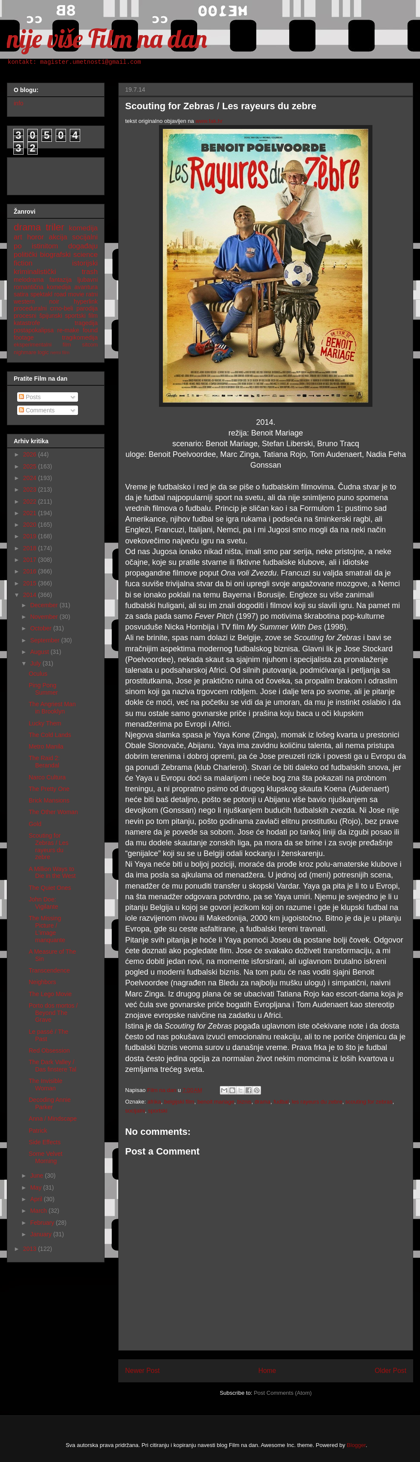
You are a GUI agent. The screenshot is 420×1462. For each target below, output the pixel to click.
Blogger (356, 1445)
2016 (30, 571)
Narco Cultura (47, 777)
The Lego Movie (50, 994)
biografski (55, 255)
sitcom (90, 345)
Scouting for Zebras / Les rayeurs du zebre (49, 846)
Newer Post (142, 1370)
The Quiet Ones (50, 887)
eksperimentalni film (42, 345)
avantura (86, 286)
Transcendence (49, 970)
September (45, 640)
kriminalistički (35, 272)
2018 (30, 548)
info (19, 103)
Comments (37, 410)
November (44, 616)
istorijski (85, 263)
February (43, 1222)
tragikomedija (80, 337)
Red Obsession (49, 1050)
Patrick (38, 1130)
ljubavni (88, 279)
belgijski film (179, 1101)
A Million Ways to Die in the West (52, 872)
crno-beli (61, 308)
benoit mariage (215, 1101)
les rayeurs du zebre (317, 1101)
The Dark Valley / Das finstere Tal (52, 1066)
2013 (30, 1248)
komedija (83, 228)
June (37, 1175)
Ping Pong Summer (43, 689)
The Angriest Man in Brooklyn (52, 708)
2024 (30, 477)
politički (25, 255)
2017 (30, 559)
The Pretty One (49, 788)
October (41, 628)
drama (262, 1101)
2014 (30, 594)
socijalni (135, 1110)
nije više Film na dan (107, 38)
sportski (157, 1110)
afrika (154, 1101)
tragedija (86, 322)
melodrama (29, 279)
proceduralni (30, 308)
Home (267, 1370)
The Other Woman (53, 812)
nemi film (59, 352)
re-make (68, 330)
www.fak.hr (209, 121)
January (41, 1234)
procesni (25, 315)
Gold (35, 824)
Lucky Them (45, 723)
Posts (30, 397)
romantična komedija (42, 286)
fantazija (60, 279)
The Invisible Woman (46, 1084)
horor (35, 237)
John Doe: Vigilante (43, 903)
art (18, 237)
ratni (92, 294)
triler (54, 227)
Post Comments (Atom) (283, 1393)
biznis (244, 1101)
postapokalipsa (34, 330)
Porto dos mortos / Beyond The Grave (53, 1012)
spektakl (41, 294)
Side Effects (44, 1142)
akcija (58, 237)
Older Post (390, 1370)
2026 (30, 454)
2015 (30, 583)
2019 (30, 536)
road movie (69, 294)
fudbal (280, 1101)
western (24, 301)
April (37, 1199)
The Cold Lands (50, 734)
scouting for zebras (369, 1101)
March (39, 1210)
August (40, 651)
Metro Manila (46, 746)
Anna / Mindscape (53, 1118)
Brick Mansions (49, 800)
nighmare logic (31, 352)
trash (90, 272)
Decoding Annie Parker (50, 1103)
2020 (30, 524)
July (36, 663)
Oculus (38, 673)
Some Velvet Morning (46, 1157)
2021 (30, 513)
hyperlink (86, 301)
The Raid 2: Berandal (44, 762)
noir (54, 301)
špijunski (50, 315)
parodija (87, 308)
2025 (30, 466)
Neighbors (42, 982)
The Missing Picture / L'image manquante (47, 929)
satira (21, 294)
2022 (30, 501)
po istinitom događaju (56, 246)
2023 (30, 489)
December (44, 605)
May (36, 1187)
